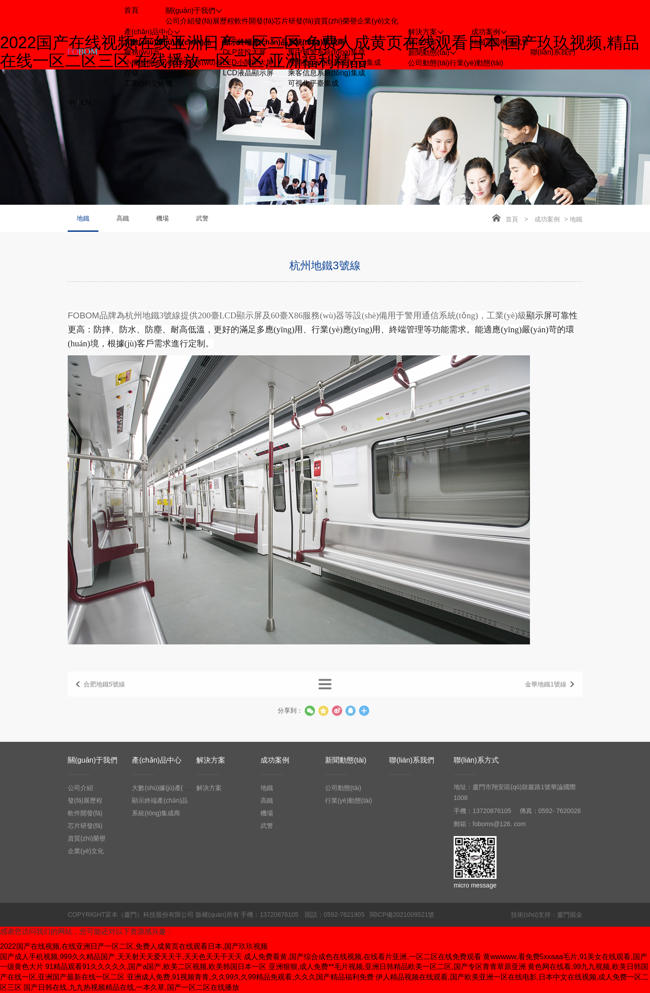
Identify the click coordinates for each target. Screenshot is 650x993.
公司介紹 (180, 21)
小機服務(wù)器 (149, 62)
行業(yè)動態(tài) (476, 63)
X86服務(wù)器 (198, 62)
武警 (522, 42)
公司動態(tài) (429, 63)
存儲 (131, 73)
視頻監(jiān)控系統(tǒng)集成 (334, 62)
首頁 (512, 219)
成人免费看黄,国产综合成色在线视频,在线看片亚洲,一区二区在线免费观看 (362, 957)
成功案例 (547, 219)
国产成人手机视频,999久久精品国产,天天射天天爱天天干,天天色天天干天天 (121, 957)
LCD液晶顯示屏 (248, 73)
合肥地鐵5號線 (104, 691)
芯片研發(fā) (294, 21)
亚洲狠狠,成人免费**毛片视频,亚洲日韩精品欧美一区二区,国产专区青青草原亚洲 (397, 966)
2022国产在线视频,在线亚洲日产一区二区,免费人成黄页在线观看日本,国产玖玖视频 (134, 946)
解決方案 (422, 42)
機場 (507, 42)
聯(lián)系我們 (411, 760)
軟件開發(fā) (254, 21)
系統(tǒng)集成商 (316, 42)
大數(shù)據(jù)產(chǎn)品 (167, 42)
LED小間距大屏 (248, 62)
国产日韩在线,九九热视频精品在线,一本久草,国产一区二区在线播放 (131, 987)
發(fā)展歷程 (214, 21)
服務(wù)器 (142, 52)
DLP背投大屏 (244, 52)
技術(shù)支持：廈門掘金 (546, 914)
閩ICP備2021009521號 (402, 914)
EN (86, 102)
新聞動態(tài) (346, 760)
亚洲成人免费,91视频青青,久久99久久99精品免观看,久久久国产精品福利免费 (250, 977)
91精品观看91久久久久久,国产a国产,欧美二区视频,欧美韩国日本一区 (155, 966)
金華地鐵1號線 (545, 691)
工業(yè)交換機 (148, 83)
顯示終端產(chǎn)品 (255, 42)
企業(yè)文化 (378, 21)
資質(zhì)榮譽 (335, 21)
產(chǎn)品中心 (156, 760)
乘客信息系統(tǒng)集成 (326, 73)
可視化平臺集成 (313, 83)
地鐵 (478, 42)
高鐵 (493, 42)
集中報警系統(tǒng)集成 (326, 52)
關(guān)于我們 (92, 760)
